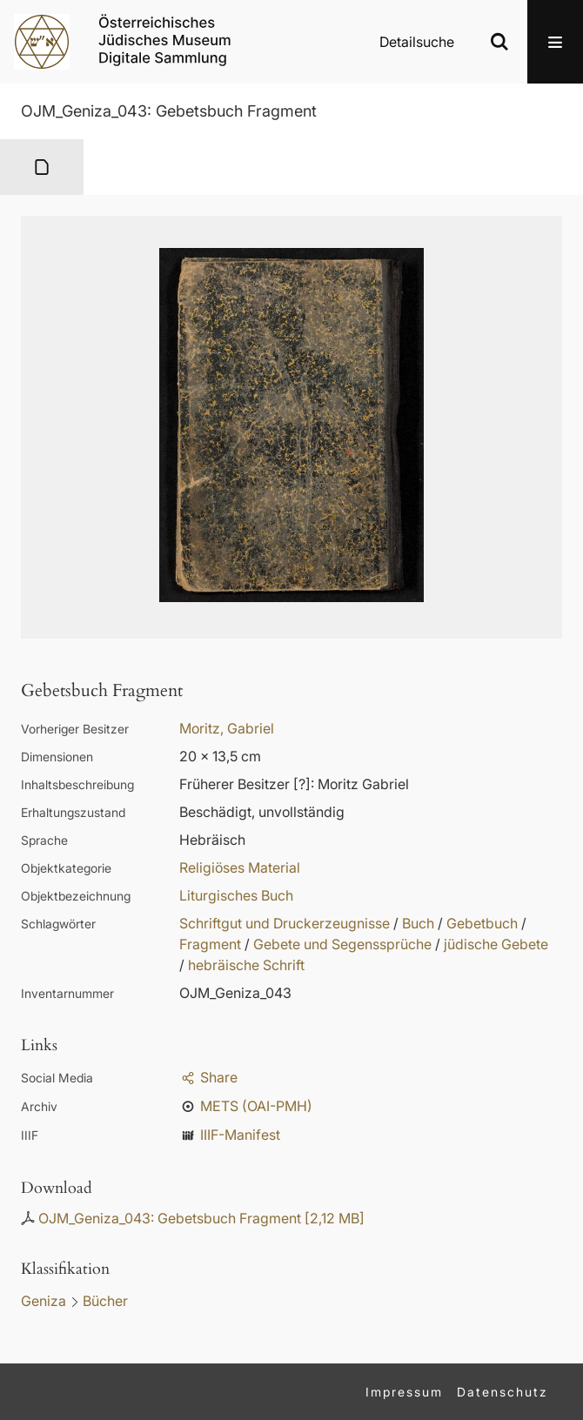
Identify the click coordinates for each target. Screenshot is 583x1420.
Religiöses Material (239, 867)
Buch (418, 923)
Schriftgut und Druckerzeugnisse (284, 923)
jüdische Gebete (496, 944)
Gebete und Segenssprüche (342, 944)
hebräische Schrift (246, 965)
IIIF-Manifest (240, 1134)
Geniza (43, 1300)
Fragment (210, 944)
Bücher (105, 1300)
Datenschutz (502, 1391)
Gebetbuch (482, 923)
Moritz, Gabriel (226, 728)
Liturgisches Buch (236, 895)
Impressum (404, 1391)
